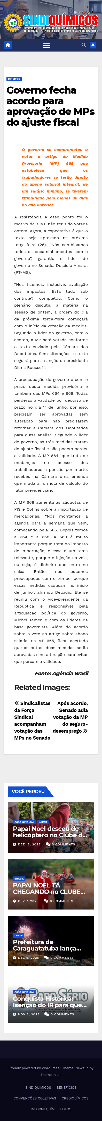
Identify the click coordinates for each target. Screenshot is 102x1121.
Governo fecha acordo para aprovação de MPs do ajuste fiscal (50, 106)
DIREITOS (14, 78)
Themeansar (50, 1075)
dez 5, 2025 (28, 958)
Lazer (43, 822)
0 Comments (63, 844)
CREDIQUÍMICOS (75, 1098)
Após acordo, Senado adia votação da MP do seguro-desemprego (70, 717)
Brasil (19, 878)
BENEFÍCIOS (66, 1087)
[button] (84, 45)
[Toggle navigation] (47, 45)
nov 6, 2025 (29, 1014)
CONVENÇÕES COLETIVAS (34, 1098)
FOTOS (65, 1109)
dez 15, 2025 (29, 844)
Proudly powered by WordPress (34, 1068)
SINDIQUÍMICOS (38, 1087)
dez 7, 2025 (28, 901)
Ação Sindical (24, 822)
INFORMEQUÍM (43, 1109)
